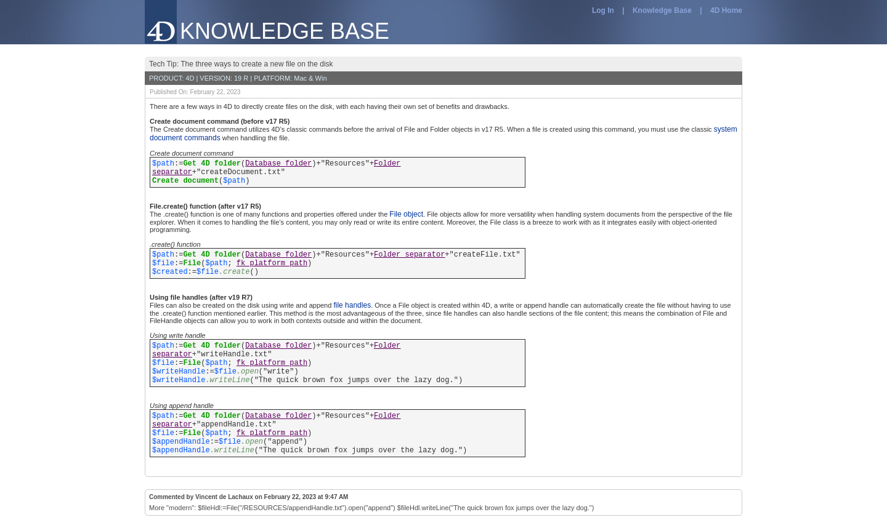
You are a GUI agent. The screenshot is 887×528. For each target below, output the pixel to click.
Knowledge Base (662, 10)
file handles (352, 305)
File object (406, 214)
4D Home (726, 10)
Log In (603, 10)
